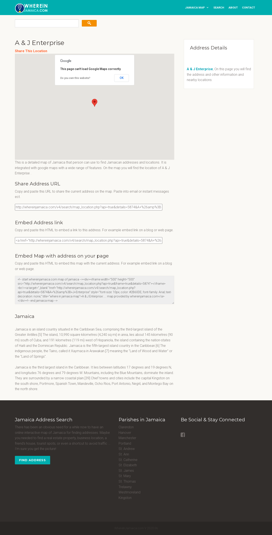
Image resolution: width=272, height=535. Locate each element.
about (233, 7)
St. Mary (125, 476)
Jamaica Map (195, 7)
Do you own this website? (75, 78)
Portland (125, 443)
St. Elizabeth (128, 465)
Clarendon (126, 427)
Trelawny (125, 487)
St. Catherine (128, 460)
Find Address (32, 460)
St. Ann (124, 454)
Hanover (125, 433)
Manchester (127, 438)
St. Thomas (127, 481)
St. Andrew (127, 449)
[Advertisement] (207, 121)
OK (122, 78)
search (218, 7)
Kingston (125, 498)
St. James (126, 471)
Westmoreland (129, 492)
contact (248, 7)
